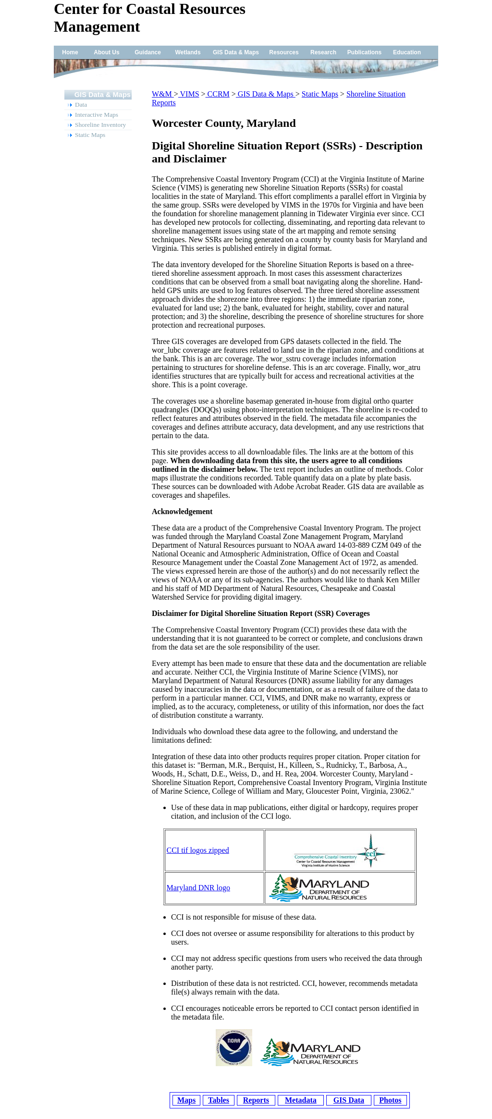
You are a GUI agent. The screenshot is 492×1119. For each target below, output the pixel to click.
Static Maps (320, 94)
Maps (186, 1100)
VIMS (188, 94)
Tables (218, 1100)
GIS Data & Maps (265, 94)
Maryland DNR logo (198, 888)
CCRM (218, 94)
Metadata (301, 1100)
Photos (390, 1100)
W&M (163, 94)
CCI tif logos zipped (198, 850)
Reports (256, 1100)
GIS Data (348, 1100)
